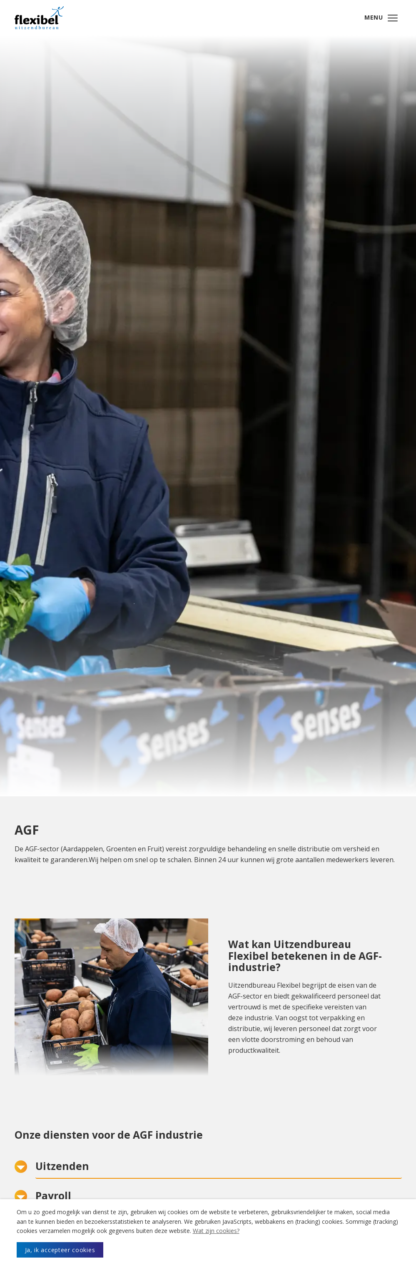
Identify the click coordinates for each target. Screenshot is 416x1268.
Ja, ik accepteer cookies (60, 1250)
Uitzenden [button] (62, 1170)
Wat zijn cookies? (216, 1231)
